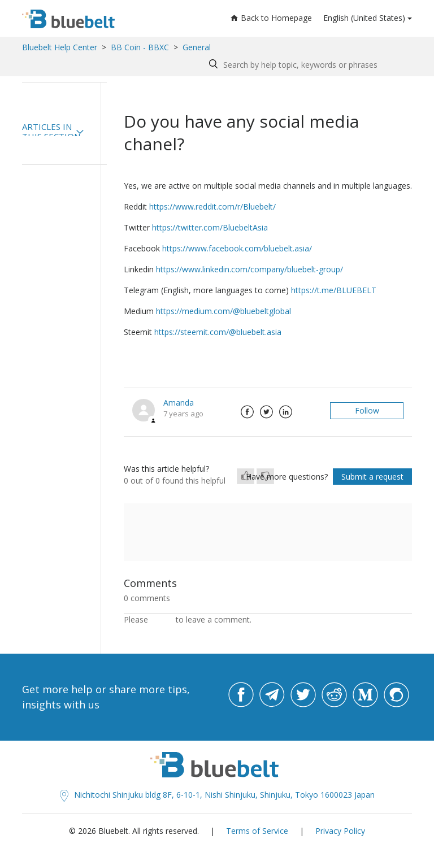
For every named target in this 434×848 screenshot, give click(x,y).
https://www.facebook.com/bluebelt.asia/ (237, 248)
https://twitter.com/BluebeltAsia (210, 227)
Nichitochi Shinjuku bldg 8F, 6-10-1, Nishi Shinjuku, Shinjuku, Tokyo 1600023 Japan (217, 794)
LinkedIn (285, 412)
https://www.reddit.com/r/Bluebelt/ (212, 206)
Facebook (247, 412)
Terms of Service (257, 830)
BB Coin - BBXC (140, 47)
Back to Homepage (271, 17)
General (197, 47)
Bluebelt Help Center (59, 47)
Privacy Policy (340, 830)
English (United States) (364, 17)
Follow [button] (367, 410)
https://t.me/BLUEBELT (333, 290)
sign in (161, 619)
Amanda (178, 402)
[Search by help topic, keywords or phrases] (307, 64)
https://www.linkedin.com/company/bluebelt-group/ (249, 269)
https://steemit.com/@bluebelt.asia (217, 332)
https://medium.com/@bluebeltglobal (223, 311)
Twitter (266, 412)
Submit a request (372, 476)
